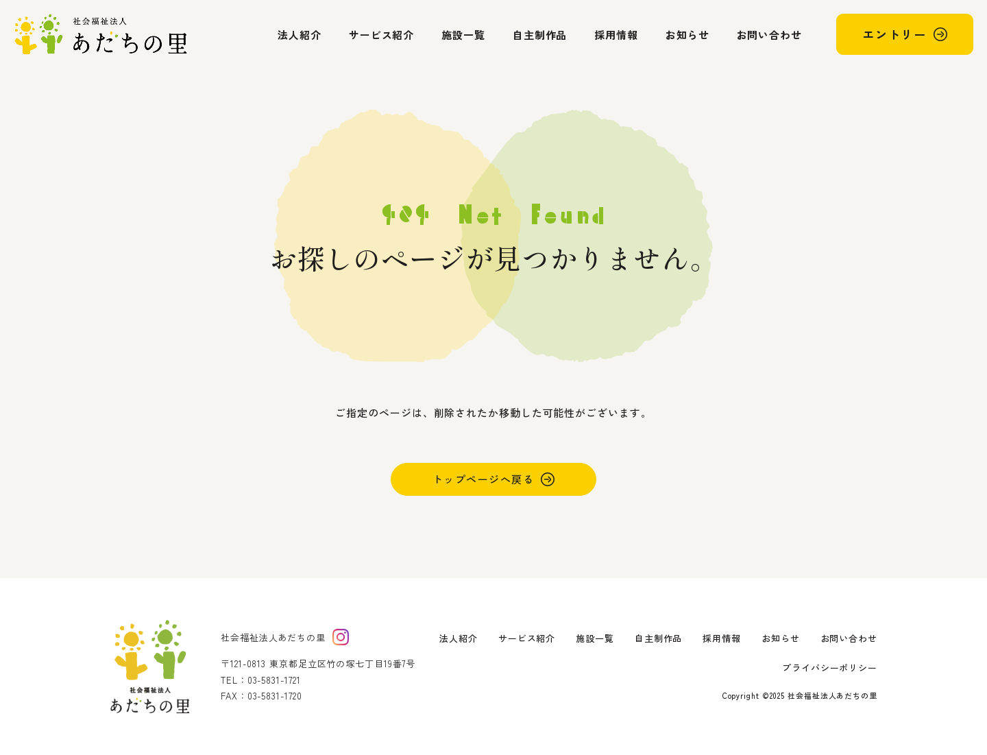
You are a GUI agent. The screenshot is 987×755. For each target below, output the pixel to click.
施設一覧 (463, 34)
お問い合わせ (769, 34)
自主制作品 (540, 34)
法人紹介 (299, 34)
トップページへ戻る (483, 479)
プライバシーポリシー (829, 667)
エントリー (894, 34)
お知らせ (687, 34)
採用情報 (616, 34)
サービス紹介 (381, 34)
